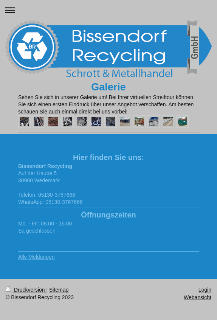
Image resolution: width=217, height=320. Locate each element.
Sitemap (58, 290)
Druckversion (26, 290)
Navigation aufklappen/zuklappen (108, 10)
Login (204, 290)
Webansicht (197, 297)
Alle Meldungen (36, 257)
